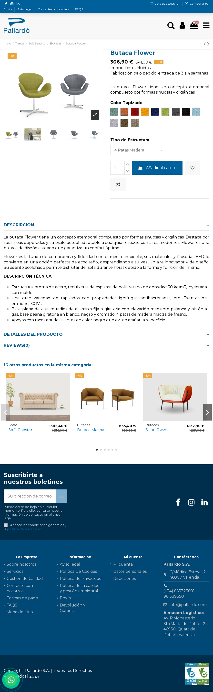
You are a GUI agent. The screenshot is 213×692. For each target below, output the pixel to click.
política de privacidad (24, 529)
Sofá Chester (20, 429)
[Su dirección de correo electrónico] (30, 496)
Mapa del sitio (20, 612)
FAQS (79, 9)
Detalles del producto (106, 334)
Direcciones (124, 578)
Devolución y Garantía (72, 608)
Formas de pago (22, 598)
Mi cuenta (123, 564)
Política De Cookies (78, 571)
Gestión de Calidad (25, 578)
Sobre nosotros (21, 564)
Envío (8, 9)
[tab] (106, 225)
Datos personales (130, 571)
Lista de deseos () (165, 3)
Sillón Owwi (156, 429)
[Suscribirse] (61, 496)
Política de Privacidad (81, 578)
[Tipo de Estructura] (137, 150)
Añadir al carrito (157, 167)
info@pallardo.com (188, 604)
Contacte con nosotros (54, 9)
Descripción (106, 224)
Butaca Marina (90, 429)
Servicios (15, 571)
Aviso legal (25, 9)
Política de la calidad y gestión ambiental (80, 588)
